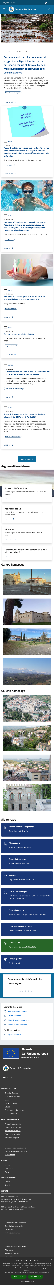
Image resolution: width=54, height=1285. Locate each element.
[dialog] (27, 1271)
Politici (7, 1106)
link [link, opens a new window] (47, 1272)
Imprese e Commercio (12, 1130)
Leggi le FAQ (9, 1229)
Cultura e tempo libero (13, 1127)
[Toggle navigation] (4, 9)
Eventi (7, 1185)
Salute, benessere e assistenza (16, 1151)
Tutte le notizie (26, 459)
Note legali (9, 1257)
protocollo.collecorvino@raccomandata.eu (20, 1207)
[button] (27, 1281)
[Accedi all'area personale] (46, 2)
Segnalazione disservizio (14, 1226)
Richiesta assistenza (12, 1233)
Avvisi (10, 51)
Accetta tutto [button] (18, 1277)
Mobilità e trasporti (12, 1137)
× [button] (51, 1260)
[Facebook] (5, 1083)
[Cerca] (49, 9)
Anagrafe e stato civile (13, 1124)
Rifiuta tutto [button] (36, 1276)
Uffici (7, 1100)
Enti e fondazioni (11, 1103)
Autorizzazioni (10, 1154)
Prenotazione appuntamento (15, 1222)
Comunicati (9, 1168)
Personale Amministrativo (14, 1110)
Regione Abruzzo (9, 2)
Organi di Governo (11, 1093)
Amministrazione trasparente (15, 1246)
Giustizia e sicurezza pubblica (15, 1148)
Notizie (8, 365)
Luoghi (7, 1181)
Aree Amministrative (12, 1096)
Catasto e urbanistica (12, 1134)
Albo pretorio (9, 1250)
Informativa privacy (12, 1253)
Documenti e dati (11, 1113)
